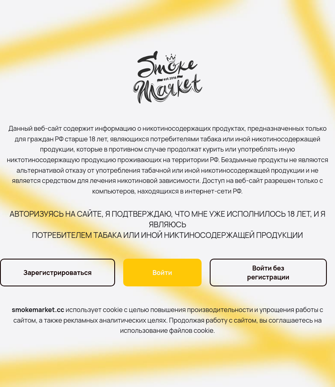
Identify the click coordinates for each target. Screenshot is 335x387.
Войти (162, 272)
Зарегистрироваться (57, 272)
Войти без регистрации (268, 272)
